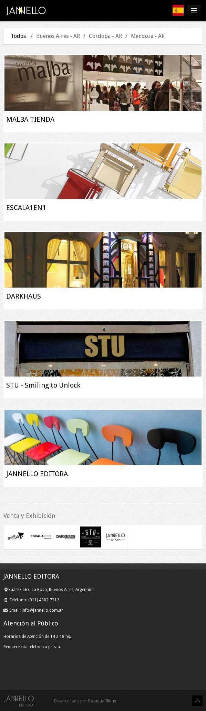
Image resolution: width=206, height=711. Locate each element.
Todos (18, 36)
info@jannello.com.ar (42, 610)
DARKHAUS (23, 296)
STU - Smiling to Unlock (43, 385)
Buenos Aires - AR (58, 36)
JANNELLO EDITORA (37, 474)
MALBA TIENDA (30, 119)
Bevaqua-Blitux (102, 701)
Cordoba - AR (105, 36)
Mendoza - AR (148, 36)
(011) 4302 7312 (44, 600)
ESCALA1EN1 (26, 207)
